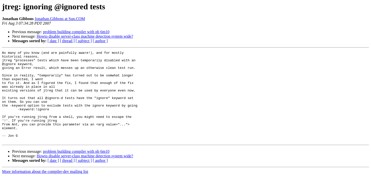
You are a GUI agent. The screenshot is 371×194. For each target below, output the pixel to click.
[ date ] (53, 41)
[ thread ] (67, 41)
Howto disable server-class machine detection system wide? (85, 36)
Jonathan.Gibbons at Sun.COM (60, 19)
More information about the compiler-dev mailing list (45, 189)
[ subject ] (84, 41)
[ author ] (100, 41)
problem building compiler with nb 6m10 (76, 32)
